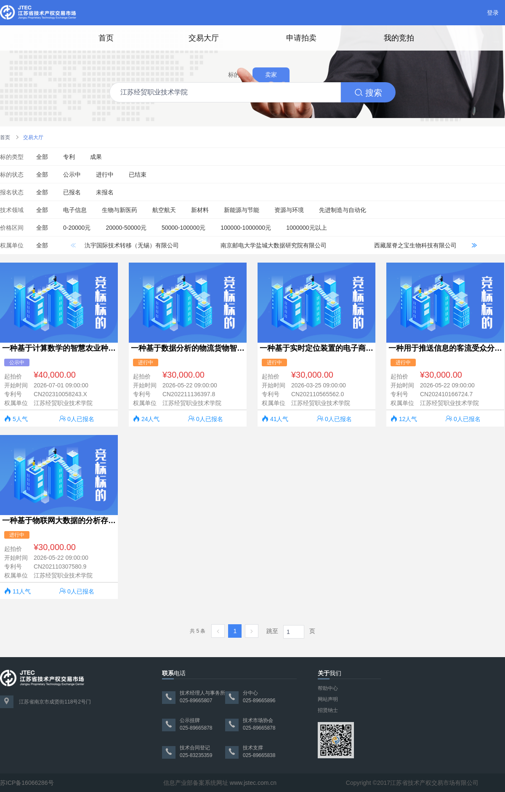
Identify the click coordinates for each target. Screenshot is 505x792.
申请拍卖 (301, 38)
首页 (106, 38)
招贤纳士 (328, 710)
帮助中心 (328, 688)
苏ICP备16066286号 (27, 782)
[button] (474, 245)
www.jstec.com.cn (253, 782)
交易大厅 (204, 38)
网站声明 (328, 699)
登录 (493, 12)
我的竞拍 (399, 38)
